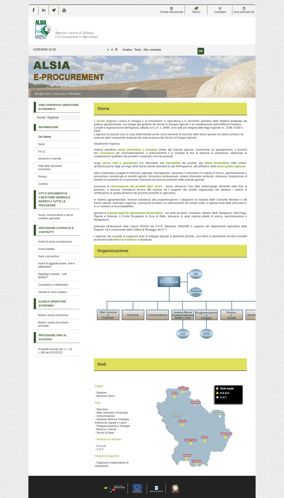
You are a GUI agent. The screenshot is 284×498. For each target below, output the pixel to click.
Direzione (102, 409)
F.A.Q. (41, 151)
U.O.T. (100, 449)
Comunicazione (106, 416)
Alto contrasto (152, 49)
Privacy (42, 176)
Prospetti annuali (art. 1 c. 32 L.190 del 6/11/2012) (55, 351)
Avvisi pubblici (46, 249)
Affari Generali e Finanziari (112, 412)
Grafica (127, 49)
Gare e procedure (48, 256)
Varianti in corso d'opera (52, 292)
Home (47, 93)
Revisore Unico (105, 396)
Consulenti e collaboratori (53, 284)
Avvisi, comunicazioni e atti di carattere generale (55, 216)
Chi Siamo (44, 136)
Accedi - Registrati (48, 117)
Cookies (43, 183)
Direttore (102, 392)
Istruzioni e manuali (49, 158)
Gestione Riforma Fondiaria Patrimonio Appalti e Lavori (112, 421)
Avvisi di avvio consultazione (55, 241)
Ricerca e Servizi (106, 429)
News (41, 144)
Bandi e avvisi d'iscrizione (53, 315)
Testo (137, 49)
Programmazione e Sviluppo (113, 426)
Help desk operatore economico (50, 167)
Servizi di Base (105, 432)
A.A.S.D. (101, 446)
